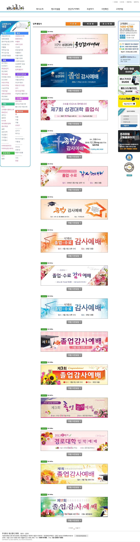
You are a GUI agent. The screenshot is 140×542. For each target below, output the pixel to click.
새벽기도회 (19, 44)
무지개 (17, 147)
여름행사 (18, 53)
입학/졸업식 (19, 69)
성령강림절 (5, 39)
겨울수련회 (19, 58)
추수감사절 (5, 53)
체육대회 (18, 67)
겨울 (16, 122)
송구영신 (4, 63)
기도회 (17, 47)
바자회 (4, 121)
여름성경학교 (19, 77)
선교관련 (4, 80)
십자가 (17, 131)
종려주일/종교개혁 (8, 41)
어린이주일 (5, 82)
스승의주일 (5, 88)
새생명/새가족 (19, 36)
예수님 (17, 133)
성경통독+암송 (20, 64)
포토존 (17, 125)
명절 (16, 161)
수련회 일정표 (19, 61)
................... (18, 144)
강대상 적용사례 (20, 104)
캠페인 (4, 118)
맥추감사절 (5, 50)
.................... (5, 143)
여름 (16, 117)
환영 (3, 107)
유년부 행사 (19, 82)
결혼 (3, 129)
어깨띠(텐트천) (6, 145)
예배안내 (4, 112)
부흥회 (17, 41)
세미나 (4, 115)
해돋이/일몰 (19, 152)
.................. (18, 155)
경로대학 (4, 132)
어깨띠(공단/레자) (7, 148)
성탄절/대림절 (6, 55)
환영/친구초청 (19, 85)
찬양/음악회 (19, 50)
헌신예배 (4, 71)
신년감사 (4, 66)
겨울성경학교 (19, 80)
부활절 (4, 47)
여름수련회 (19, 55)
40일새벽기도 (6, 36)
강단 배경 (18, 101)
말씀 (3, 158)
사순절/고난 (5, 44)
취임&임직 (5, 68)
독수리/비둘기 (19, 139)
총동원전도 (19, 39)
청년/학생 (5, 126)
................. (18, 128)
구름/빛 (17, 141)
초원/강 (17, 150)
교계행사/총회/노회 (8, 109)
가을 (16, 120)
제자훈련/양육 (6, 123)
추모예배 (4, 96)
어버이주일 (5, 85)
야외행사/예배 (6, 77)
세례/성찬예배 (6, 94)
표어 (3, 156)
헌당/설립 (5, 74)
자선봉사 (4, 135)
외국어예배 (5, 99)
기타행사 (4, 140)
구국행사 (4, 137)
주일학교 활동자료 (21, 94)
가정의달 (4, 91)
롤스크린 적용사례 (21, 107)
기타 (16, 158)
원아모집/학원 (19, 91)
